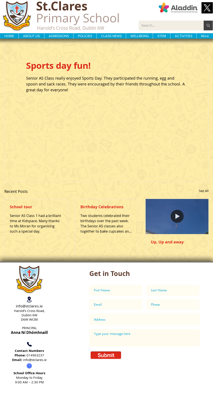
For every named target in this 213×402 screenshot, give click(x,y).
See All (204, 191)
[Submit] (106, 355)
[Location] (29, 299)
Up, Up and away (167, 242)
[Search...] (168, 25)
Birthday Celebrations (101, 207)
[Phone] (29, 344)
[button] (207, 7)
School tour (21, 207)
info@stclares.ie (29, 306)
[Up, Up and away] (177, 216)
